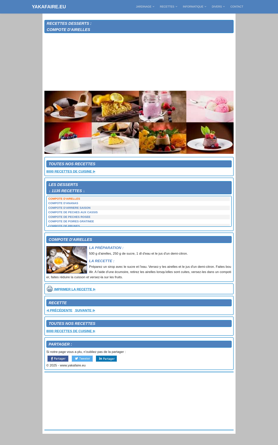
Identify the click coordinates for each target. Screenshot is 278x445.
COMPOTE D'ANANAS (63, 203)
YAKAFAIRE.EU (49, 6)
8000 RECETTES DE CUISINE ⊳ (70, 171)
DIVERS (218, 6)
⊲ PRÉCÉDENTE (59, 310)
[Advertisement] (139, 62)
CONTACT (236, 6)
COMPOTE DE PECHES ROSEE (69, 216)
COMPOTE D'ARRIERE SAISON (69, 207)
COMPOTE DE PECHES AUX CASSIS (73, 212)
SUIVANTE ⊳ (84, 310)
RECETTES (168, 6)
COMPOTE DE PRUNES (64, 226)
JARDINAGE (145, 6)
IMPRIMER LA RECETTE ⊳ (71, 289)
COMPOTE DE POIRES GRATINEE (71, 221)
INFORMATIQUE (194, 6)
